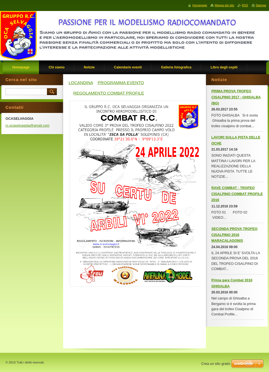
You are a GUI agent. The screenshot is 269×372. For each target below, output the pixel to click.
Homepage (199, 5)
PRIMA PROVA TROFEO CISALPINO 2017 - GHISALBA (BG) (236, 97)
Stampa (261, 5)
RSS (245, 5)
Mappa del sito (224, 5)
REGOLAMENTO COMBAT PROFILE (108, 93)
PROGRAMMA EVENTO (121, 82)
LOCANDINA (81, 82)
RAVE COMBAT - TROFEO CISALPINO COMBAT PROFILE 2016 (237, 194)
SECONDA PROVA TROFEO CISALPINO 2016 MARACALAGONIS (234, 235)
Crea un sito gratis (215, 364)
